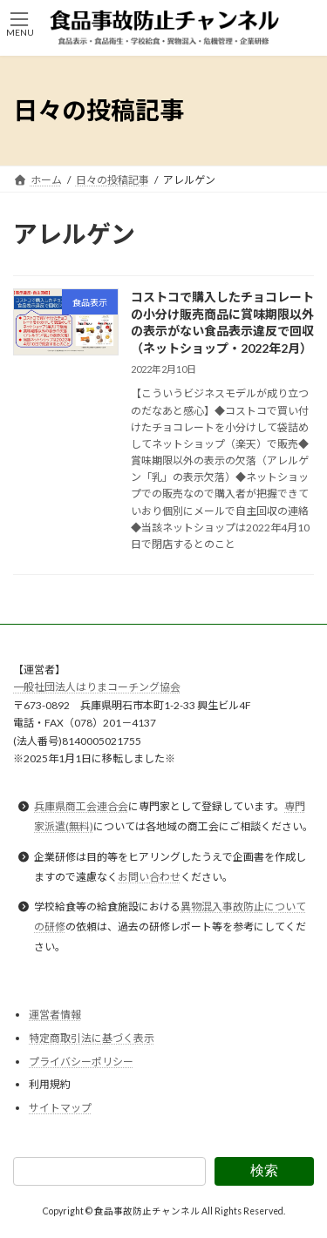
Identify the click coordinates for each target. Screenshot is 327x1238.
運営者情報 (55, 1015)
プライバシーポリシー (81, 1061)
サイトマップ (60, 1107)
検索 (264, 1170)
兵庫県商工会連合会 (81, 807)
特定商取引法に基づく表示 (91, 1038)
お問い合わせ (149, 876)
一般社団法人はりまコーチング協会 (97, 687)
